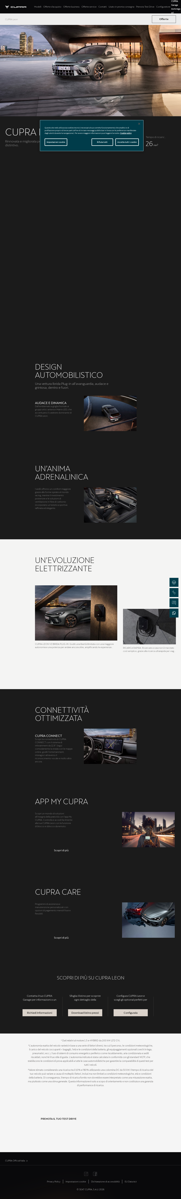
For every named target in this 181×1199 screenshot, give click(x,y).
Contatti (102, 6)
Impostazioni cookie (76, 1181)
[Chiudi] (139, 123)
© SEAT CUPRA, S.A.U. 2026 (90, 1189)
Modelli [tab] (37, 6)
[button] (61, 850)
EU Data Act (131, 1181)
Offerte (164, 18)
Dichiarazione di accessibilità (105, 1181)
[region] (92, 135)
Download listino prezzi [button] (85, 1012)
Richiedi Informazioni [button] (39, 1012)
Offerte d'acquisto (52, 6)
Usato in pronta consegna (121, 6)
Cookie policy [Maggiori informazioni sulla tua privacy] (126, 133)
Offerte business (71, 6)
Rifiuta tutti (102, 142)
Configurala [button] (131, 1012)
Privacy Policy (53, 1181)
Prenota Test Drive (145, 6)
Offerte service (88, 6)
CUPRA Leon (11, 19)
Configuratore (163, 6)
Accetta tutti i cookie (127, 142)
